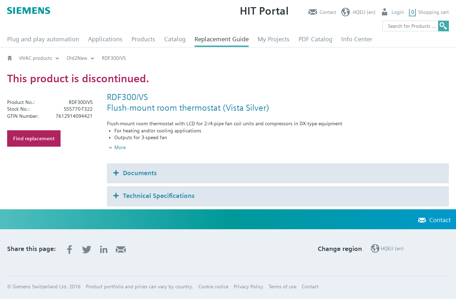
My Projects (274, 39)
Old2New (77, 58)
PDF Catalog (315, 39)
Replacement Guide (222, 39)
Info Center (356, 39)
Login (398, 12)
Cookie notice (213, 286)
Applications (105, 39)
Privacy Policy (248, 286)
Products (143, 39)
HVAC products (35, 58)
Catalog (175, 39)
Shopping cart (433, 12)
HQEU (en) (364, 12)
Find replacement (34, 138)
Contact (328, 12)
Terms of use (282, 286)
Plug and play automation (43, 39)
